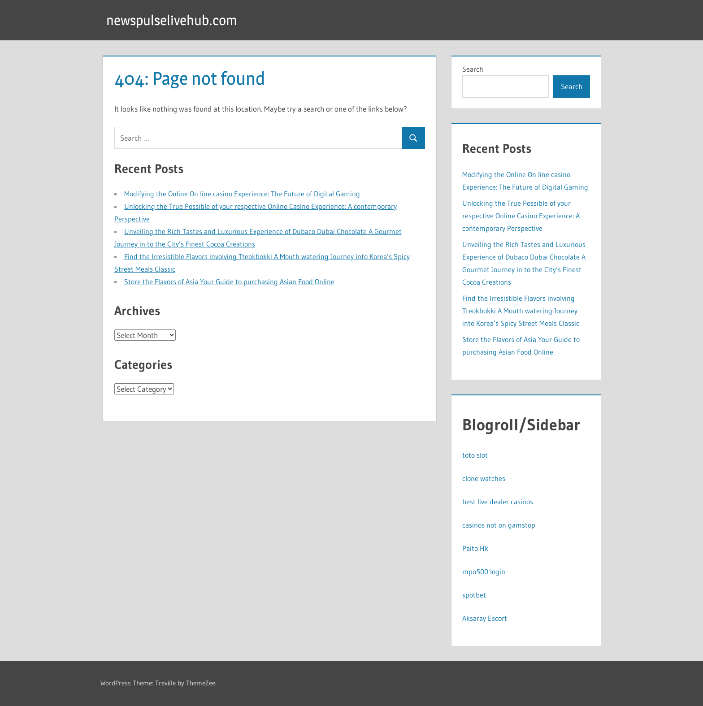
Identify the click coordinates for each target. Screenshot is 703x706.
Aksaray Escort (484, 618)
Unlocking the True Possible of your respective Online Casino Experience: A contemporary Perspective (521, 216)
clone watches (483, 478)
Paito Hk (475, 548)
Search (472, 69)
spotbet (474, 594)
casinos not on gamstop (498, 524)
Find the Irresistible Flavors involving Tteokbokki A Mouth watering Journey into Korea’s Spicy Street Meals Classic (520, 311)
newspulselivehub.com (173, 20)
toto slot (475, 454)
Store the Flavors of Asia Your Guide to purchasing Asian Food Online (229, 281)
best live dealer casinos (497, 501)
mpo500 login (483, 571)
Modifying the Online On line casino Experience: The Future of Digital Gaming (242, 193)
